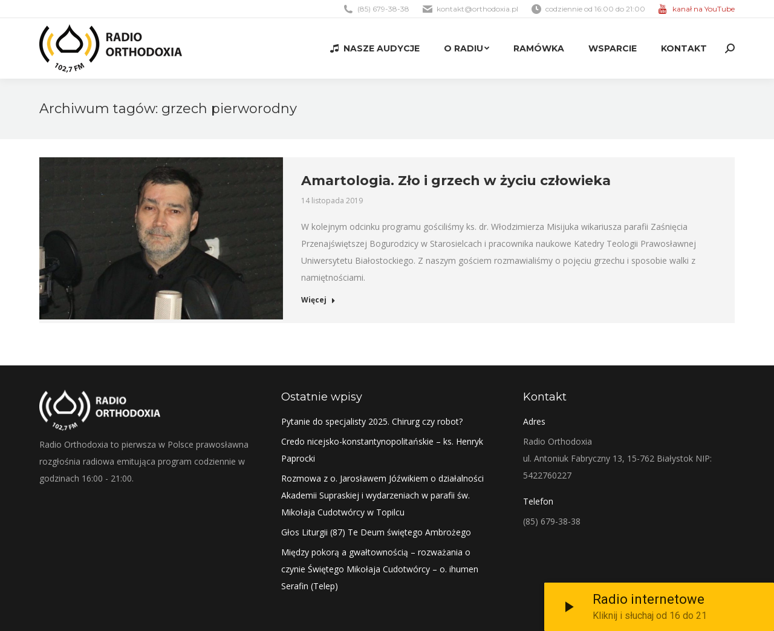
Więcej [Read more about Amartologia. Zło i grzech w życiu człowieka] (318, 300)
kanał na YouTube (703, 8)
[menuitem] (375, 48)
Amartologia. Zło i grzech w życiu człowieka (456, 180)
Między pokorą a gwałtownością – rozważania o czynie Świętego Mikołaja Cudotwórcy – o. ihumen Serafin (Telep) (379, 569)
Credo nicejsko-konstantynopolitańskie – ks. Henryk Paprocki (382, 450)
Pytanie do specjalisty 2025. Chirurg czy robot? (372, 421)
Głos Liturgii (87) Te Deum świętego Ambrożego (376, 532)
